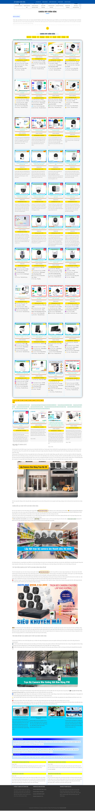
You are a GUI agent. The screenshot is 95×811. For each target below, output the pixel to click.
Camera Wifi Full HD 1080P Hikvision (73, 749)
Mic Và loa (29, 37)
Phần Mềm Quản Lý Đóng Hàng (18, 774)
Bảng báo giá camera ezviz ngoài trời (20, 741)
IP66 (67, 37)
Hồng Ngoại (42, 37)
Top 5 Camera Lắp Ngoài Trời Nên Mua (20, 744)
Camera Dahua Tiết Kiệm (38, 792)
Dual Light (34, 37)
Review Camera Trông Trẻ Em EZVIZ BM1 (21, 717)
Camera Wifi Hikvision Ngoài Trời (47, 751)
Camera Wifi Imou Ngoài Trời (34, 749)
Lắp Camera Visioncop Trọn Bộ (19, 757)
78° (38, 37)
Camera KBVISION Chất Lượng (39, 789)
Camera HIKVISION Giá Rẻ (38, 794)
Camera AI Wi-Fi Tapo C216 (22, 373)
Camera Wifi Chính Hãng (47, 11)
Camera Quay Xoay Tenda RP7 (39, 228)
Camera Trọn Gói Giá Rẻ (52, 1)
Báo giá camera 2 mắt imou (54, 744)
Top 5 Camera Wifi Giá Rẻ (33, 744)
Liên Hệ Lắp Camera (67, 1)
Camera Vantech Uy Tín (38, 796)
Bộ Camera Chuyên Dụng (30, 757)
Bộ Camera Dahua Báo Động (56, 757)
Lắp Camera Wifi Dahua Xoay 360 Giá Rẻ (20, 749)
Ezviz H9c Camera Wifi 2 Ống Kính (21, 408)
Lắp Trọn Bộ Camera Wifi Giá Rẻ (69, 757)
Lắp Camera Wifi (38, 1)
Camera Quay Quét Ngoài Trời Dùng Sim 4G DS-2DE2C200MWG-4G (43, 405)
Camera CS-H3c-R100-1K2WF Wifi (22, 406)
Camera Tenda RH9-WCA (22, 261)
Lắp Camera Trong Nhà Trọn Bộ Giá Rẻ (43, 757)
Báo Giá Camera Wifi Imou (60, 749)
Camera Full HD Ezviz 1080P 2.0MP (47, 749)
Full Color (47, 37)
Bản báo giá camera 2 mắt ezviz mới (46, 741)
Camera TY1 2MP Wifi (22, 227)
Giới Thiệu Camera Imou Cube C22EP (56, 717)
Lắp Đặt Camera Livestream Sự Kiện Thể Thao (20, 762)
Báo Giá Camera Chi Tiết (43, 744)
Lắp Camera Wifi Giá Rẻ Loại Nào (37, 406)
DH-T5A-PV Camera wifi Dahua (38, 422)
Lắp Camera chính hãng (19, 2)
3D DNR (59, 37)
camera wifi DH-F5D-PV (74, 423)
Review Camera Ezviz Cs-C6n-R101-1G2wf (74, 718)
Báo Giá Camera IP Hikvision (33, 741)
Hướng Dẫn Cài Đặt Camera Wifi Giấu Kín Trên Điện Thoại (55, 406)
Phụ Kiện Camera (60, 1)
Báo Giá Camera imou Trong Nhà (60, 741)
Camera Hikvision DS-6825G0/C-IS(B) (65, 405)
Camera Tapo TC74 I (22, 297)
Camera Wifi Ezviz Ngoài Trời (18, 751)
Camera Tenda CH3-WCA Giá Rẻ (72, 261)
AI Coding (63, 37)
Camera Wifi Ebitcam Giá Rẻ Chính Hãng (32, 751)
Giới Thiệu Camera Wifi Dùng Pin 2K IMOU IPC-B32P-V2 (39, 408)
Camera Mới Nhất (45, 1)
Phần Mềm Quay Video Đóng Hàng (54, 774)
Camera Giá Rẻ (63, 808)
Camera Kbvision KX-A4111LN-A (24, 405)
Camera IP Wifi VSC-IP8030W (39, 54)
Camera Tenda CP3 (39, 261)
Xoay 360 (54, 37)
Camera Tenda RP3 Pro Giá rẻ (56, 228)
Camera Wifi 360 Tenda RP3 (72, 228)
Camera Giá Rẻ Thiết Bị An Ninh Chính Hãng (22, 39)
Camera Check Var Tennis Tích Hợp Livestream (57, 762)
